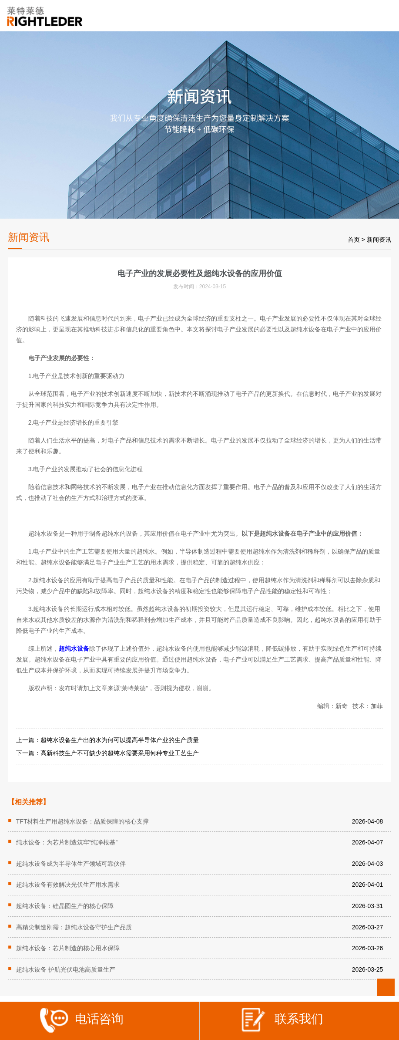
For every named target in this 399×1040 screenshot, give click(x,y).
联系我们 (281, 1022)
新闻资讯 (379, 239)
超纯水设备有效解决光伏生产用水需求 (68, 884)
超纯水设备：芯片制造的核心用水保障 (68, 948)
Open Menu (385, 16)
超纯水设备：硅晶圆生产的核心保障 (65, 905)
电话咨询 (82, 1022)
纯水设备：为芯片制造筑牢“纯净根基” (66, 842)
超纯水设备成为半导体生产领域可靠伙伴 (71, 863)
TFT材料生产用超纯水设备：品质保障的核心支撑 (82, 821)
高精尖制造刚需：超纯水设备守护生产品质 (74, 927)
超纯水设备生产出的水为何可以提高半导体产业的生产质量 (119, 739)
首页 (354, 239)
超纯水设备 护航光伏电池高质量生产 (65, 969)
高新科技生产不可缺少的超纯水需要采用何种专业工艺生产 (119, 753)
